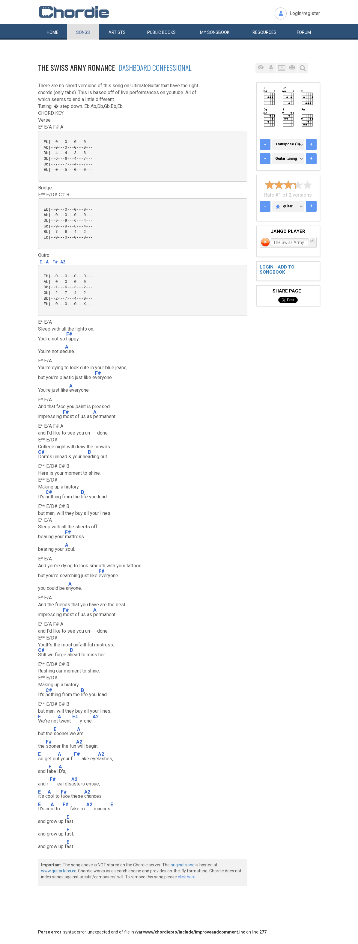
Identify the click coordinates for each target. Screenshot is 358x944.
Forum (304, 32)
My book (214, 32)
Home (52, 32)
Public (161, 32)
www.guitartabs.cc (58, 870)
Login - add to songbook (277, 269)
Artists (117, 32)
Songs (83, 32)
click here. (187, 876)
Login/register (305, 13)
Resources (264, 32)
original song (183, 864)
